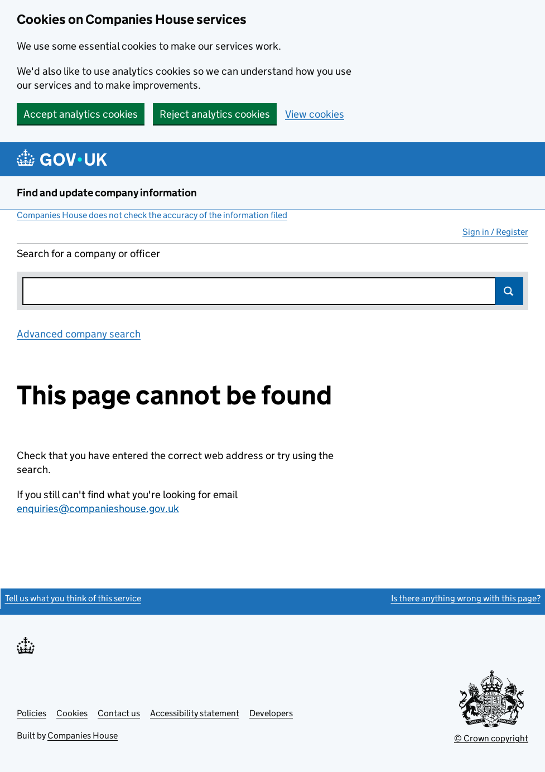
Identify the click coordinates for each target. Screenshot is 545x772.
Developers (271, 713)
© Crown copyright (491, 738)
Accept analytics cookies (80, 114)
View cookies (314, 114)
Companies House (82, 735)
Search (509, 291)
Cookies (72, 713)
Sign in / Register (495, 231)
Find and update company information (107, 192)
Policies (31, 713)
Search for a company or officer (88, 253)
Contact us (119, 713)
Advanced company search (79, 333)
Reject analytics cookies (215, 114)
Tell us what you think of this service (73, 598)
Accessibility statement (194, 713)
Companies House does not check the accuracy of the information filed (152, 215)
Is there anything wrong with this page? (466, 598)
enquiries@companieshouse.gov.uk (98, 508)
